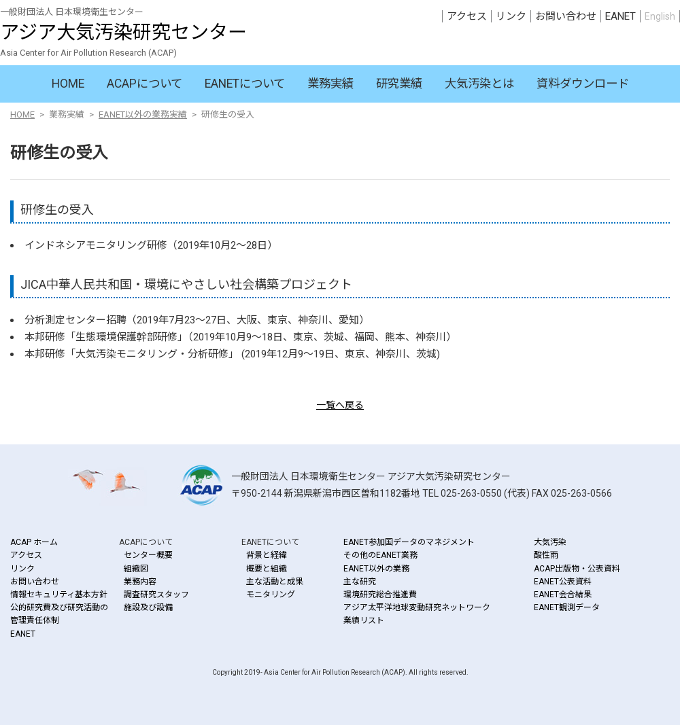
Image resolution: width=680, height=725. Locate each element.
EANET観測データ (567, 607)
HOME (68, 83)
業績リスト (363, 620)
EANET (620, 16)
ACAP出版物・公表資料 (577, 568)
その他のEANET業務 (380, 555)
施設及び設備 (148, 607)
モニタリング (270, 594)
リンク (511, 16)
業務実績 (330, 83)
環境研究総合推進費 (380, 594)
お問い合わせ (565, 16)
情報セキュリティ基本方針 (58, 594)
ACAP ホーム (34, 542)
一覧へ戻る (340, 405)
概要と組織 (266, 568)
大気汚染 (550, 542)
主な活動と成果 (274, 581)
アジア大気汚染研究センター (123, 32)
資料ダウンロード (583, 83)
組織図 (136, 568)
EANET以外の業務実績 (143, 114)
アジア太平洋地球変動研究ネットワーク (416, 607)
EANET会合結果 (563, 594)
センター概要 (148, 555)
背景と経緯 (266, 555)
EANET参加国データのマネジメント (409, 542)
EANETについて (245, 83)
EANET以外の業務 (376, 568)
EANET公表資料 (563, 581)
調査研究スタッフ (156, 594)
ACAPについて (144, 83)
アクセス (467, 16)
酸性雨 (546, 555)
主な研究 (359, 581)
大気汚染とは (479, 83)
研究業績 (399, 83)
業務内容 (140, 581)
